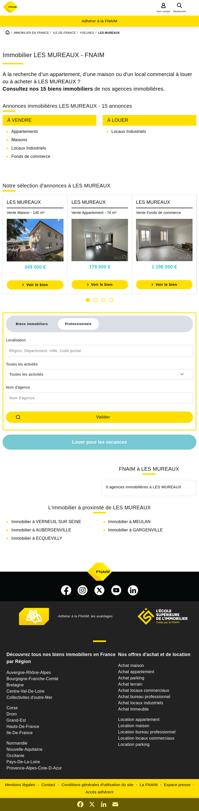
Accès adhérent (99, 792)
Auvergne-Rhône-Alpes (28, 672)
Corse (12, 708)
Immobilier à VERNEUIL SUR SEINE (46, 521)
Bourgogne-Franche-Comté (32, 679)
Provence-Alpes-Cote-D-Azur (34, 768)
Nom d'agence (18, 387)
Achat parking (131, 678)
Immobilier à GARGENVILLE (135, 530)
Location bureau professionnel (147, 732)
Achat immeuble (133, 709)
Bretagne (15, 685)
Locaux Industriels (28, 148)
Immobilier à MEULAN (129, 521)
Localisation (16, 340)
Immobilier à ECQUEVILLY (36, 538)
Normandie (16, 743)
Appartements (24, 131)
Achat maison (131, 665)
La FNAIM (149, 784)
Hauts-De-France (22, 726)
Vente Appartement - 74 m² (94, 213)
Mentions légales (20, 784)
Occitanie (15, 755)
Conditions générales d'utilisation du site (97, 784)
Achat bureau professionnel (144, 696)
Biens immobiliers (32, 324)
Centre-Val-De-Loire (25, 691)
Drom (11, 714)
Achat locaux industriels (140, 703)
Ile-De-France (19, 733)
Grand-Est (16, 720)
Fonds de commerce (30, 156)
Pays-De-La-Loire (23, 762)
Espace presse (177, 784)
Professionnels (78, 324)
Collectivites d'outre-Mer (29, 697)
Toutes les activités (22, 364)
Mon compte (163, 11)
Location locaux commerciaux (146, 738)
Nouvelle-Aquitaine (24, 749)
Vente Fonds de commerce (158, 213)
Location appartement (139, 719)
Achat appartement (136, 672)
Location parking (134, 744)
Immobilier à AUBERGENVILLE (41, 530)
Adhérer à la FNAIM (99, 21)
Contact (48, 784)
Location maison (133, 726)
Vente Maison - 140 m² (26, 213)
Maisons (19, 140)
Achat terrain (130, 684)
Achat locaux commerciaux (143, 690)
